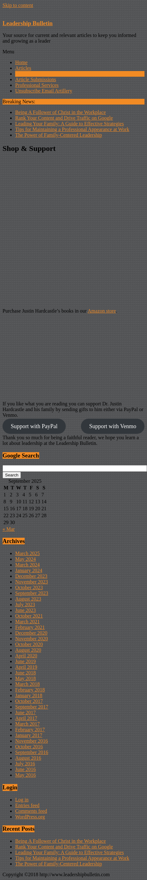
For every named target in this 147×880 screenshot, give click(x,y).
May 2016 (25, 775)
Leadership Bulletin (27, 23)
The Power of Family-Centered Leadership (58, 135)
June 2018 (25, 672)
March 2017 (27, 724)
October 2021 (29, 616)
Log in (21, 799)
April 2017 (26, 718)
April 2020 (26, 655)
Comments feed (31, 811)
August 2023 (28, 599)
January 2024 (28, 570)
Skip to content (18, 5)
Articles (23, 68)
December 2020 (31, 633)
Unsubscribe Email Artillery (43, 90)
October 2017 (29, 701)
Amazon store (102, 311)
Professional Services (36, 85)
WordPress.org (30, 816)
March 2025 (27, 553)
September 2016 (31, 752)
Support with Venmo (112, 426)
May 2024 (25, 559)
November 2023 (31, 581)
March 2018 (27, 684)
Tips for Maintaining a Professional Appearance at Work (72, 129)
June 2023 (25, 610)
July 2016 (25, 763)
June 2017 (25, 712)
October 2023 (29, 587)
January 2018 (28, 695)
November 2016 (31, 741)
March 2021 (27, 621)
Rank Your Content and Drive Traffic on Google (64, 118)
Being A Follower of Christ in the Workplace (60, 112)
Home (21, 62)
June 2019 (25, 661)
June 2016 (25, 769)
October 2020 (29, 644)
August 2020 (28, 650)
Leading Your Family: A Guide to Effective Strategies (69, 123)
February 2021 (30, 627)
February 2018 (30, 689)
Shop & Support (31, 73)
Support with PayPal (34, 426)
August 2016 (28, 758)
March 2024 (27, 564)
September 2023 (31, 593)
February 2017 (30, 729)
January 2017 (28, 735)
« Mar (9, 529)
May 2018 (25, 678)
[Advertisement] (72, 231)
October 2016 (29, 746)
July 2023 (25, 604)
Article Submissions (35, 79)
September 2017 (31, 706)
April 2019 (26, 667)
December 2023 (31, 576)
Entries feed (27, 805)
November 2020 (31, 638)
